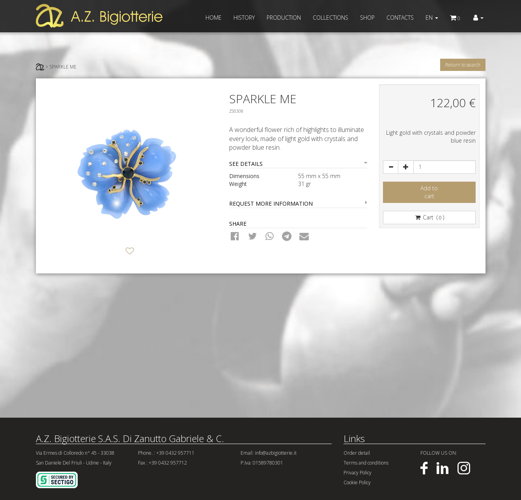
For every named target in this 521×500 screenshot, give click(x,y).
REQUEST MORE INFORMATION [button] (298, 203)
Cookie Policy (357, 482)
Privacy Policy (358, 472)
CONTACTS (400, 17)
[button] (478, 18)
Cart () (429, 217)
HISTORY (244, 17)
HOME (213, 17)
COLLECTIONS (330, 17)
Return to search (462, 64)
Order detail (357, 453)
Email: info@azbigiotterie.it (269, 453)
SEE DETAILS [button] (298, 163)
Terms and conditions (366, 462)
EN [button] (432, 17)
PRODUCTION (284, 17)
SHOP (367, 17)
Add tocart (429, 192)
